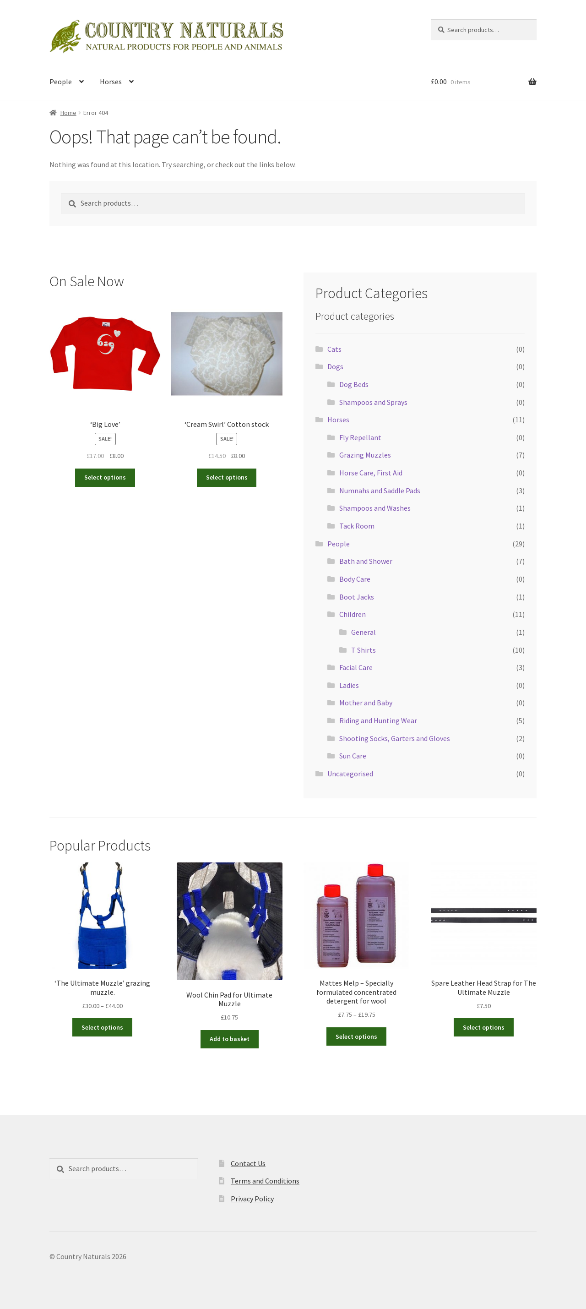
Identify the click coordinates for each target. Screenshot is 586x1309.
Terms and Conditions (265, 1180)
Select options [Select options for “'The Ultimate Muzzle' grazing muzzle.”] (102, 1027)
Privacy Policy (252, 1198)
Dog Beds (354, 384)
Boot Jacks (356, 596)
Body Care (354, 579)
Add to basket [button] (230, 1039)
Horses (111, 81)
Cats (334, 349)
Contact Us (248, 1163)
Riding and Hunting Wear (378, 720)
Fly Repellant (360, 437)
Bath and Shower (365, 561)
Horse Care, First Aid (370, 472)
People (60, 81)
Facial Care (356, 667)
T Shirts (363, 649)
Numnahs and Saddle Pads (379, 490)
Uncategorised (350, 773)
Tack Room (356, 525)
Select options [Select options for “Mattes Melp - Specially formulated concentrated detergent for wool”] (356, 1036)
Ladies (349, 685)
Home (68, 113)
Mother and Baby (365, 702)
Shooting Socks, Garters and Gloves (394, 738)
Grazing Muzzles (365, 454)
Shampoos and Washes (375, 508)
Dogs (335, 366)
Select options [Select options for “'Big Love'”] (105, 477)
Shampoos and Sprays (373, 402)
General (363, 632)
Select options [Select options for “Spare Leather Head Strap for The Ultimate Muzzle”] (484, 1027)
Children (352, 614)
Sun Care (352, 755)
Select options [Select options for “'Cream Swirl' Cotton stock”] (227, 477)
